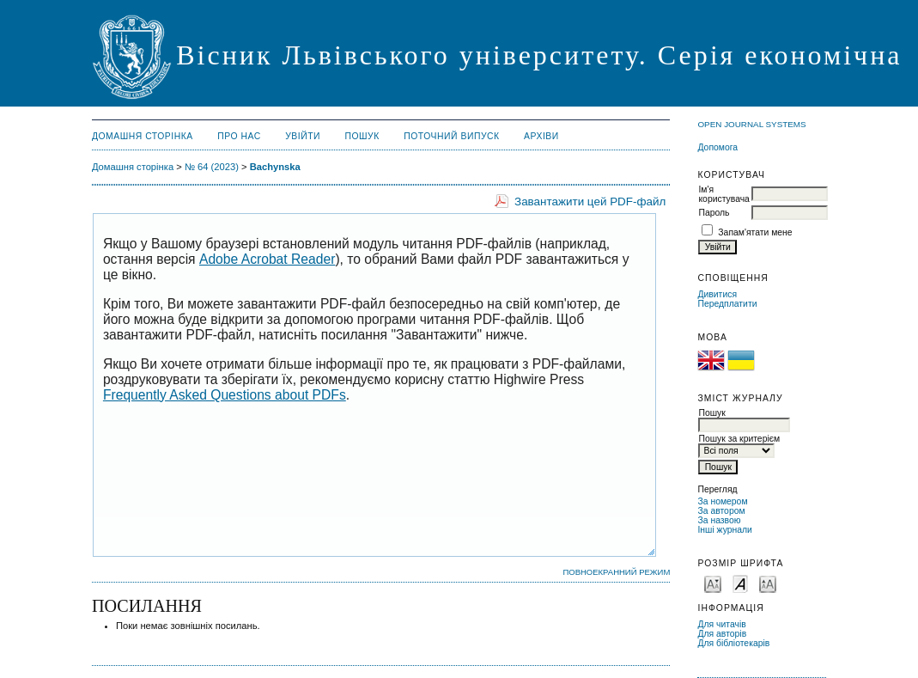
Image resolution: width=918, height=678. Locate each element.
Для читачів (721, 624)
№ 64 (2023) (212, 167)
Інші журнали (724, 529)
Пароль (713, 212)
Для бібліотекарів (733, 643)
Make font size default (740, 583)
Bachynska (275, 167)
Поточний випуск (451, 136)
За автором (721, 511)
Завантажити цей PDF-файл (590, 201)
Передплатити (727, 303)
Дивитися (717, 294)
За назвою (718, 520)
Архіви (541, 136)
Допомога (717, 147)
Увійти (302, 136)
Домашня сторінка (142, 136)
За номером (722, 501)
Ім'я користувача (723, 194)
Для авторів (721, 633)
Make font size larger (767, 583)
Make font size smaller (712, 583)
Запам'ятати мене (755, 232)
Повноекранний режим (616, 572)
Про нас (239, 136)
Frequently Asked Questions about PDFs (224, 395)
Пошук (361, 136)
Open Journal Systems (751, 124)
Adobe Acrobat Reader (267, 259)
